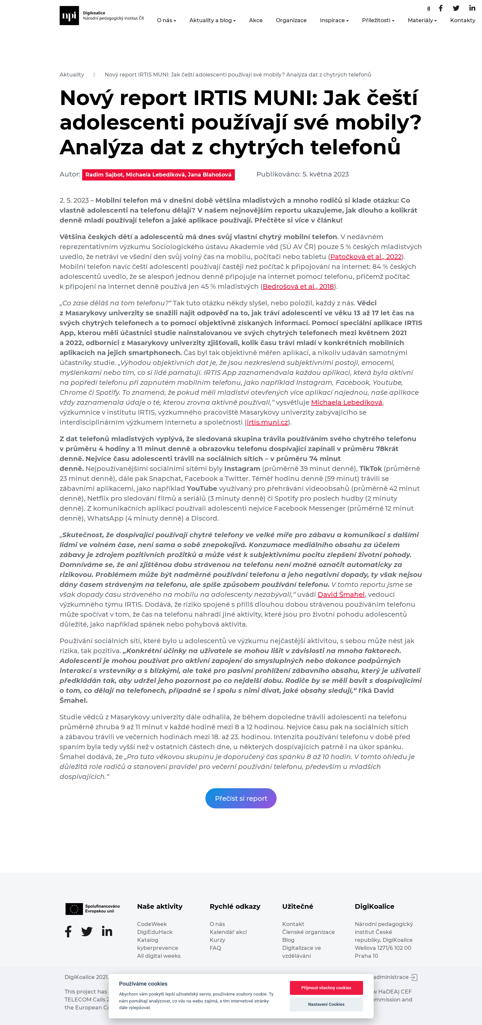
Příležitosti (376, 20)
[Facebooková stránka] (428, 9)
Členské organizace (308, 932)
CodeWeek (152, 924)
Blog (288, 940)
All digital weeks (159, 956)
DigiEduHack (155, 932)
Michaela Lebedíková (346, 402)
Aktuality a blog (210, 20)
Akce (256, 20)
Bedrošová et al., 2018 (298, 286)
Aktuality (72, 75)
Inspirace (332, 20)
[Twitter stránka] (456, 9)
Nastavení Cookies (326, 1004)
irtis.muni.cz (267, 422)
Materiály (420, 20)
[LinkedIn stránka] (472, 9)
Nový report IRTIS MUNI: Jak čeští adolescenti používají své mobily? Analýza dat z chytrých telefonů (238, 75)
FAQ (215, 948)
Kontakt (293, 924)
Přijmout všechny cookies (326, 987)
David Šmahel (341, 594)
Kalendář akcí (228, 932)
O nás (164, 20)
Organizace (291, 20)
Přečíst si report (241, 798)
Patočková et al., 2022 (366, 257)
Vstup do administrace (382, 977)
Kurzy (217, 940)
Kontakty (462, 20)
